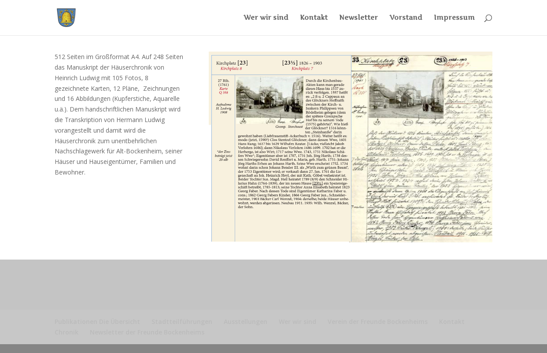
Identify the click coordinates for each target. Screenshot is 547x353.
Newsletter (358, 18)
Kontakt (314, 18)
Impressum (454, 18)
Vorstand (405, 18)
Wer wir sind (266, 18)
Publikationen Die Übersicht (97, 321)
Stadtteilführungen (182, 321)
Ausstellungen (245, 321)
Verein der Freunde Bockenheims (378, 321)
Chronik (66, 332)
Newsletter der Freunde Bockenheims (147, 332)
